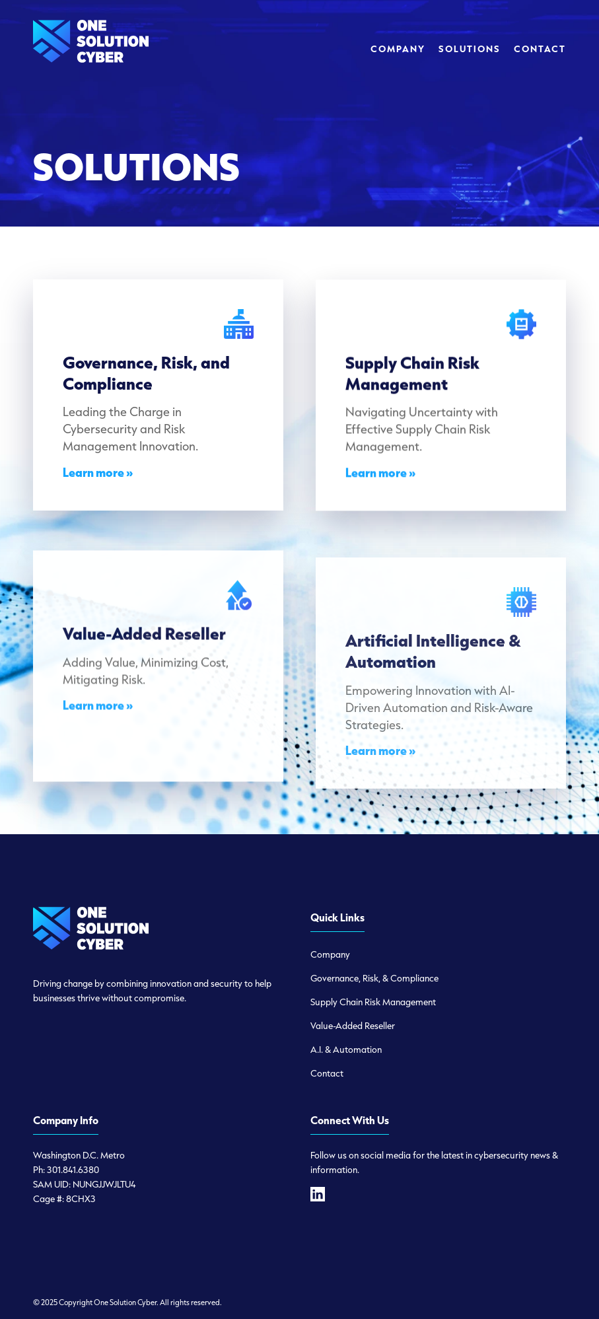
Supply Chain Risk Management (373, 1002)
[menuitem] (398, 49)
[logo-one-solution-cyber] (91, 49)
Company (330, 954)
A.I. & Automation (346, 1049)
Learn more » (98, 476)
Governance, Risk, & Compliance (374, 978)
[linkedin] (317, 1194)
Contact (326, 1073)
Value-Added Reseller (352, 1026)
